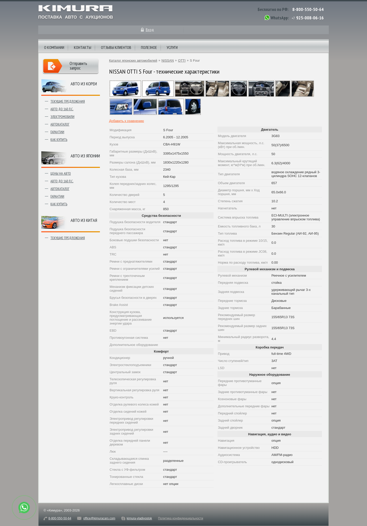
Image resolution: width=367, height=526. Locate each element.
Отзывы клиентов (116, 47)
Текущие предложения (67, 101)
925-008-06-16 (310, 18)
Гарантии (57, 132)
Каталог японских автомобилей (133, 60)
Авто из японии (85, 156)
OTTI (182, 60)
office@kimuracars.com (99, 518)
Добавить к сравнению (126, 121)
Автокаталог (59, 124)
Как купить (58, 139)
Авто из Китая (84, 220)
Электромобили (62, 116)
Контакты (82, 47)
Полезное (149, 47)
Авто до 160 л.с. (61, 109)
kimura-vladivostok (139, 518)
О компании (54, 47)
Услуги (172, 47)
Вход (150, 29)
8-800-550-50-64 (308, 9)
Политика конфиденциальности (180, 518)
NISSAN (167, 60)
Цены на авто (60, 173)
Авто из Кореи (84, 84)
